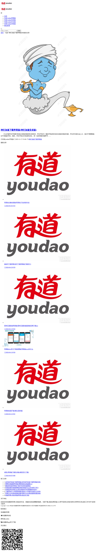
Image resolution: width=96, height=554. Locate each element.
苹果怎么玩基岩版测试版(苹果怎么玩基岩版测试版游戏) (23, 493)
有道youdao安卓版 (10, 20)
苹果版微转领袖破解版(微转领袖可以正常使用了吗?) (22, 487)
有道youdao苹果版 (10, 18)
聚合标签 (7, 25)
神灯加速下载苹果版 (35, 139)
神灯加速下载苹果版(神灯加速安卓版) (19, 130)
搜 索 (19, 30)
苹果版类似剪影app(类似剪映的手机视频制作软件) (21, 489)
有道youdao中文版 (10, 22)
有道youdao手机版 (10, 23)
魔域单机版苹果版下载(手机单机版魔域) (18, 486)
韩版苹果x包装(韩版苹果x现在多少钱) (17, 495)
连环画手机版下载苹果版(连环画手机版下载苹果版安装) (23, 482)
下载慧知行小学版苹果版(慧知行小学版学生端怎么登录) (23, 491)
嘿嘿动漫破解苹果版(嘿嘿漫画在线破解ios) (18, 484)
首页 (5, 16)
